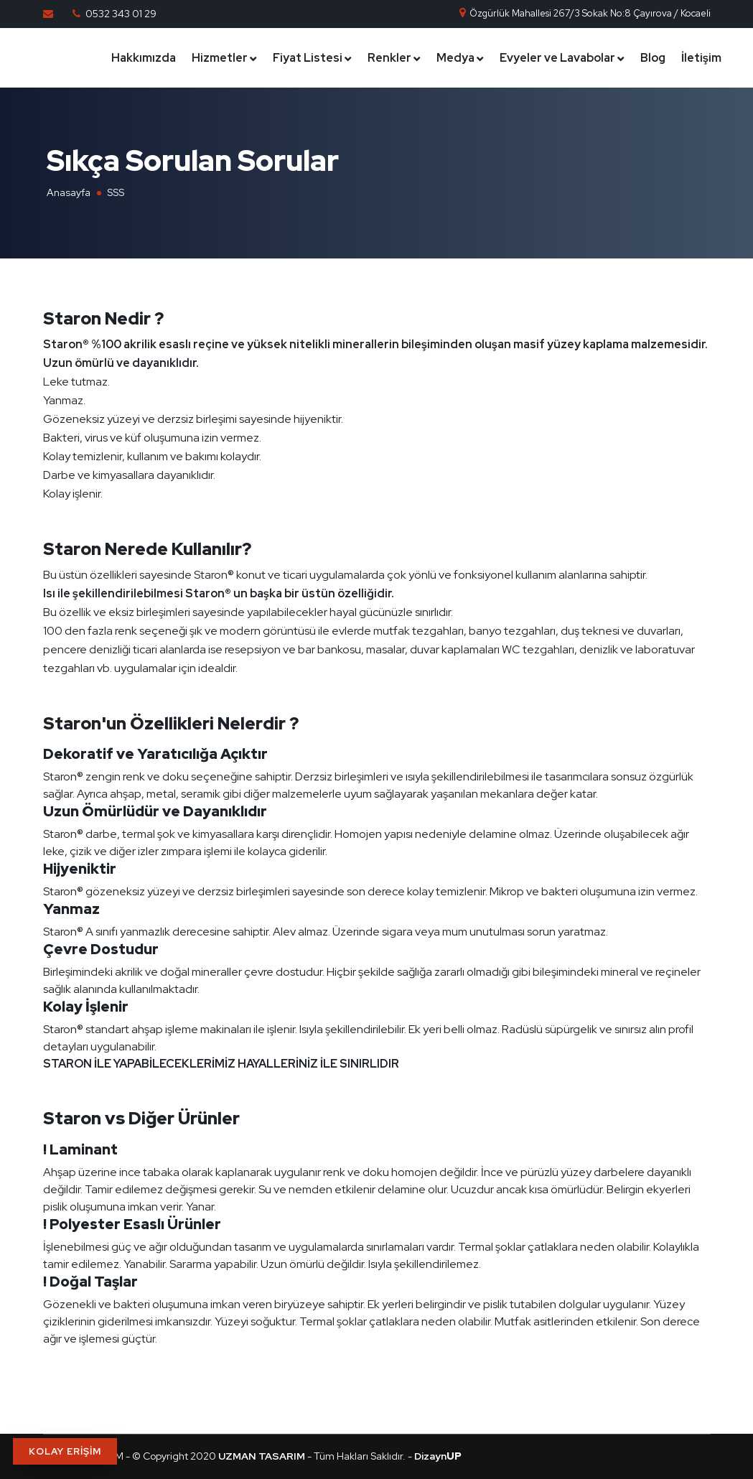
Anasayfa (68, 192)
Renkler (389, 57)
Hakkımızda (143, 57)
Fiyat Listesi (307, 57)
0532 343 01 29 (120, 13)
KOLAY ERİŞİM (65, 1451)
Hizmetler (220, 57)
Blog (652, 57)
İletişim (701, 57)
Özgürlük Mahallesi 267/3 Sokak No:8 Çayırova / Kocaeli (584, 13)
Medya (455, 57)
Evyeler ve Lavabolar (557, 57)
